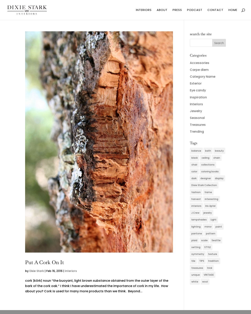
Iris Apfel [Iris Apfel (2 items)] (210, 206)
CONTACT (215, 10)
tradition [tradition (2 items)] (213, 261)
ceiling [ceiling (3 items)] (205, 157)
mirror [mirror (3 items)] (208, 226)
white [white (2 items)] (194, 281)
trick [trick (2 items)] (209, 268)
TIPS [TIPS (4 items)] (201, 261)
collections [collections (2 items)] (208, 164)
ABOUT (162, 10)
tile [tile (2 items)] (193, 261)
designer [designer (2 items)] (205, 178)
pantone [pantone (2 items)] (196, 233)
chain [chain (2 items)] (216, 157)
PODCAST (194, 10)
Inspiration (198, 97)
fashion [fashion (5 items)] (196, 192)
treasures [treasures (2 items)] (197, 268)
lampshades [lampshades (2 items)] (199, 219)
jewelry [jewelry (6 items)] (207, 212)
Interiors (71, 271)
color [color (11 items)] (194, 171)
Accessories (199, 63)
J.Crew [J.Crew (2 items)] (195, 212)
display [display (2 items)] (219, 178)
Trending (197, 131)
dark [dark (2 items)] (193, 178)
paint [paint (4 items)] (219, 226)
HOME (232, 10)
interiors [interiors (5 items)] (196, 206)
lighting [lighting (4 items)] (196, 226)
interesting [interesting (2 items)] (211, 199)
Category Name (202, 76)
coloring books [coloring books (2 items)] (210, 171)
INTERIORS (144, 10)
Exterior (196, 83)
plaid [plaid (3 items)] (194, 240)
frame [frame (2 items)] (208, 192)
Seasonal (197, 118)
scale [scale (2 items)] (204, 240)
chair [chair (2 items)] (194, 164)
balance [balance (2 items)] (196, 150)
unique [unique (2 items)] (195, 274)
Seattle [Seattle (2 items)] (216, 240)
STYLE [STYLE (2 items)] (207, 247)
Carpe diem (199, 69)
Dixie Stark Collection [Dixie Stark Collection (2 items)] (204, 185)
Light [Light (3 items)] (213, 219)
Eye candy (198, 90)
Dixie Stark (36, 271)
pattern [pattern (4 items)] (210, 233)
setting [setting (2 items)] (195, 247)
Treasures (198, 124)
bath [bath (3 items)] (208, 150)
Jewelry (196, 111)
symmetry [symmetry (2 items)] (197, 254)
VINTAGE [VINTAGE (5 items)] (209, 274)
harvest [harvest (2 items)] (196, 199)
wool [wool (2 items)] (205, 281)
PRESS (177, 10)
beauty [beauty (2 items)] (219, 150)
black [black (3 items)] (194, 157)
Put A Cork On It (44, 262)
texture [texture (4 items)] (212, 254)
